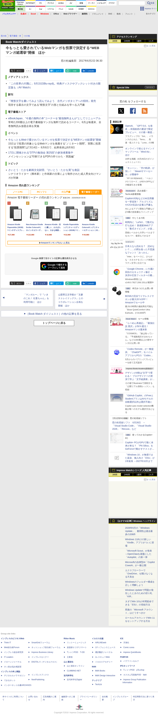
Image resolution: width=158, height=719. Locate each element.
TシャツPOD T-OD (76, 652)
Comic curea (128, 647)
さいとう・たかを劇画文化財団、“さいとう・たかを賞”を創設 (44, 170)
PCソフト (42, 192)
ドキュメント (98, 14)
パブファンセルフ (131, 661)
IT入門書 (66, 192)
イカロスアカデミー (104, 662)
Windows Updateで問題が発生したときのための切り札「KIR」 (139, 593)
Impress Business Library (42, 652)
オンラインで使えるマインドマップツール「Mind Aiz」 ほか (139, 151)
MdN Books (100, 671)
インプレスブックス (40, 675)
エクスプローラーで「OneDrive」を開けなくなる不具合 (139, 573)
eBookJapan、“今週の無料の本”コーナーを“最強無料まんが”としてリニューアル (54, 118)
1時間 (114, 41)
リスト (28, 71)
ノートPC (18, 192)
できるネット (10, 680)
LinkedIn (91, 71)
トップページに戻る (54, 323)
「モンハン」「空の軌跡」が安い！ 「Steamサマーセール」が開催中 (139, 171)
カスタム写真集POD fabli (135, 675)
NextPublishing (37, 679)
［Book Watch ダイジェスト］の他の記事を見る (54, 313)
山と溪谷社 (68, 662)
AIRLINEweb (100, 642)
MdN (94, 667)
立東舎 (70, 657)
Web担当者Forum (11, 647)
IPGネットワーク (127, 666)
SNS (110, 14)
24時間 (127, 41)
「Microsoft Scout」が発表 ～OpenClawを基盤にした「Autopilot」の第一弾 (138, 553)
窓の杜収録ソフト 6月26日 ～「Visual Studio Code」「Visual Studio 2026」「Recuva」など (131, 425)
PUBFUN (124, 657)
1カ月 (151, 41)
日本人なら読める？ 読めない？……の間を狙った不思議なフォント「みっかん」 (139, 249)
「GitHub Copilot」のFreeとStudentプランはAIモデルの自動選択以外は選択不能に (139, 398)
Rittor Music (69, 638)
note (74, 71)
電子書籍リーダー (90, 192)
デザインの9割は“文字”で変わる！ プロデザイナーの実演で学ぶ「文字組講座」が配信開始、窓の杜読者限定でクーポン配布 (139, 379)
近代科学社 (68, 675)
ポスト (19, 71)
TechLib (98, 684)
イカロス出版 (98, 638)
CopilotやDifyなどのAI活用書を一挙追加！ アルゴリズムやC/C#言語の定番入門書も (139, 201)
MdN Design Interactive (105, 675)
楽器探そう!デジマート (77, 647)
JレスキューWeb (102, 657)
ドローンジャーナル (12, 662)
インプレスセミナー (40, 657)
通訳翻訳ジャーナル (104, 652)
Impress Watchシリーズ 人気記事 (134, 470)
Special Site (123, 87)
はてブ (58, 71)
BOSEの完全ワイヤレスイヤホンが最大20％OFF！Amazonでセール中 (139, 299)
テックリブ (97, 680)
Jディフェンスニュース (105, 647)
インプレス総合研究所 (13, 652)
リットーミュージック (76, 642)
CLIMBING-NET (74, 671)
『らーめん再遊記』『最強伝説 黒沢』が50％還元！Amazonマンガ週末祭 (139, 326)
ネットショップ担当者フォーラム (45, 647)
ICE (121, 638)
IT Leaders (8, 657)
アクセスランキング (127, 36)
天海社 (126, 642)
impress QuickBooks (132, 652)
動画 (119, 14)
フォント (129, 14)
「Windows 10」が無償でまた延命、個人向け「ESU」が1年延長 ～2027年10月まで (140, 457)
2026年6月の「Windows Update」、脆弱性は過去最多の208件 (139, 531)
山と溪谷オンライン (75, 666)
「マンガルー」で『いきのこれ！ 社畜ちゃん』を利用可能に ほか (36, 298)
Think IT (7, 642)
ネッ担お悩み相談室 (12, 667)
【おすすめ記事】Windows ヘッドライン (136, 521)
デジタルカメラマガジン (14, 675)
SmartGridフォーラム (40, 642)
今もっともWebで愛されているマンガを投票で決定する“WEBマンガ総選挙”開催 (54, 139)
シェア (42, 71)
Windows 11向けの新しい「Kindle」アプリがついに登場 (139, 542)
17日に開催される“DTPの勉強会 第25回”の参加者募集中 (40, 152)
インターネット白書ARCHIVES (17, 685)
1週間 (139, 41)
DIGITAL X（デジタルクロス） (44, 662)
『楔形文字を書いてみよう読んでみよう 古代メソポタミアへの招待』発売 (52, 101)
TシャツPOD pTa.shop (133, 670)
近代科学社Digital (74, 679)
